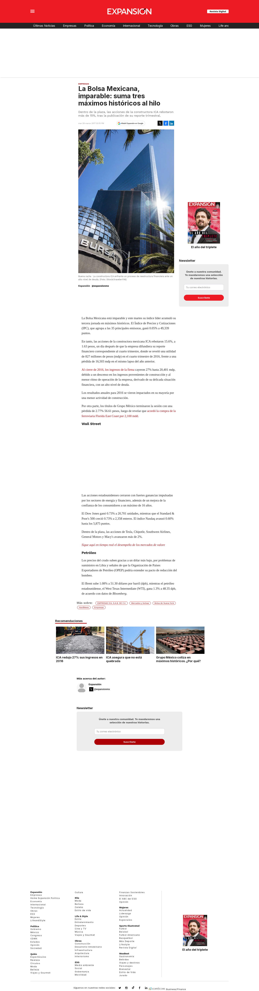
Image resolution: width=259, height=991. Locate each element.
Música (79, 932)
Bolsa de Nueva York (164, 603)
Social (78, 968)
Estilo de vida (83, 910)
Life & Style (81, 916)
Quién (33, 954)
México (34, 932)
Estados (35, 942)
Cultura (79, 892)
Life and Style (228, 25)
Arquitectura (82, 953)
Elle (77, 898)
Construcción (83, 943)
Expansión (95, 684)
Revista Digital (218, 11)
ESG (189, 25)
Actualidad (125, 910)
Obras (174, 25)
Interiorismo (82, 956)
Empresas (69, 25)
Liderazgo (125, 913)
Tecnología (155, 25)
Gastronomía (126, 956)
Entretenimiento (84, 922)
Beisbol (123, 932)
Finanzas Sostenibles (132, 892)
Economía (108, 25)
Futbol (123, 928)
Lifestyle (124, 944)
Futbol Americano (129, 935)
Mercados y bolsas (140, 603)
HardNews (84, 607)
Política (89, 25)
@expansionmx (100, 285)
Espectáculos (38, 957)
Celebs (79, 907)
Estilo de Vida (127, 972)
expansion (148, 988)
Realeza (35, 960)
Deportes (80, 925)
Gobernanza (82, 971)
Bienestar (125, 969)
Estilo (78, 919)
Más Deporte (126, 941)
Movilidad (81, 974)
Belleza (34, 969)
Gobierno (35, 929)
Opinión (35, 945)
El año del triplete (204, 247)
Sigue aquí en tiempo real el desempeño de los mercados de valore (123, 545)
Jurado (123, 975)
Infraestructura (83, 950)
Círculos (35, 963)
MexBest (124, 953)
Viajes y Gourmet (40, 973)
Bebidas (124, 959)
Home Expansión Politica (45, 898)
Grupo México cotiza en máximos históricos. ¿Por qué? (177, 659)
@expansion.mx (133, 987)
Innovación (125, 895)
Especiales (125, 920)
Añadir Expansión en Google (132, 123)
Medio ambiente (84, 965)
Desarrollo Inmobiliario (88, 947)
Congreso (36, 935)
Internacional (131, 25)
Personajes (126, 966)
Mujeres (205, 25)
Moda (33, 966)
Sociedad (36, 948)
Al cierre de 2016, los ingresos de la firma (108, 369)
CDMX (33, 939)
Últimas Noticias (44, 25)
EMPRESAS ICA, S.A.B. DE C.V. (111, 603)
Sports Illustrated (129, 925)
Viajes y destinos (129, 962)
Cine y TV (80, 928)
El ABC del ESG (128, 899)
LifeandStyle (38, 920)
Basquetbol (126, 938)
